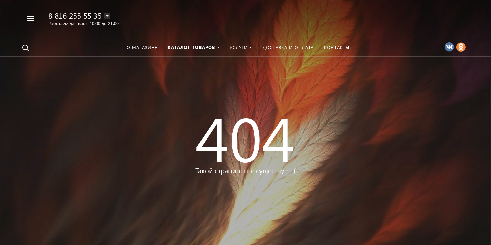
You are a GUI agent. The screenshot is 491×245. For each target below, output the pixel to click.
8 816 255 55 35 (75, 15)
